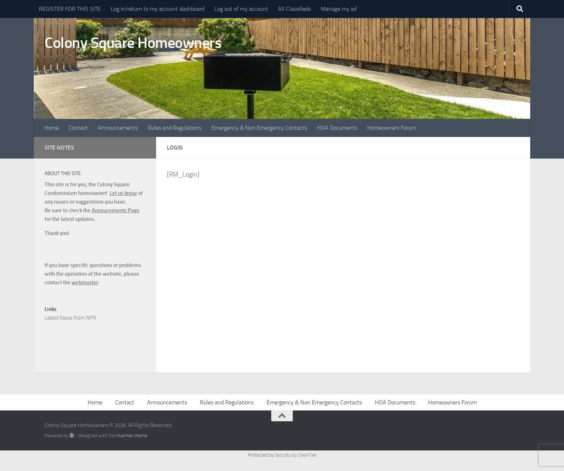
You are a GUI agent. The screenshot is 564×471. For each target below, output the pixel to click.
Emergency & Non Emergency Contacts (259, 127)
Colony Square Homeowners (133, 43)
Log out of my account (241, 8)
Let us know (123, 193)
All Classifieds (294, 8)
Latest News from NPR (70, 318)
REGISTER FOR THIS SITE (70, 8)
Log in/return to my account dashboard (157, 8)
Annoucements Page (116, 210)
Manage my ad (338, 8)
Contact (78, 127)
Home (51, 127)
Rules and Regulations (174, 127)
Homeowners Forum (391, 127)
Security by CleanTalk (296, 455)
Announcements (118, 127)
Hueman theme (131, 435)
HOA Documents (337, 127)
